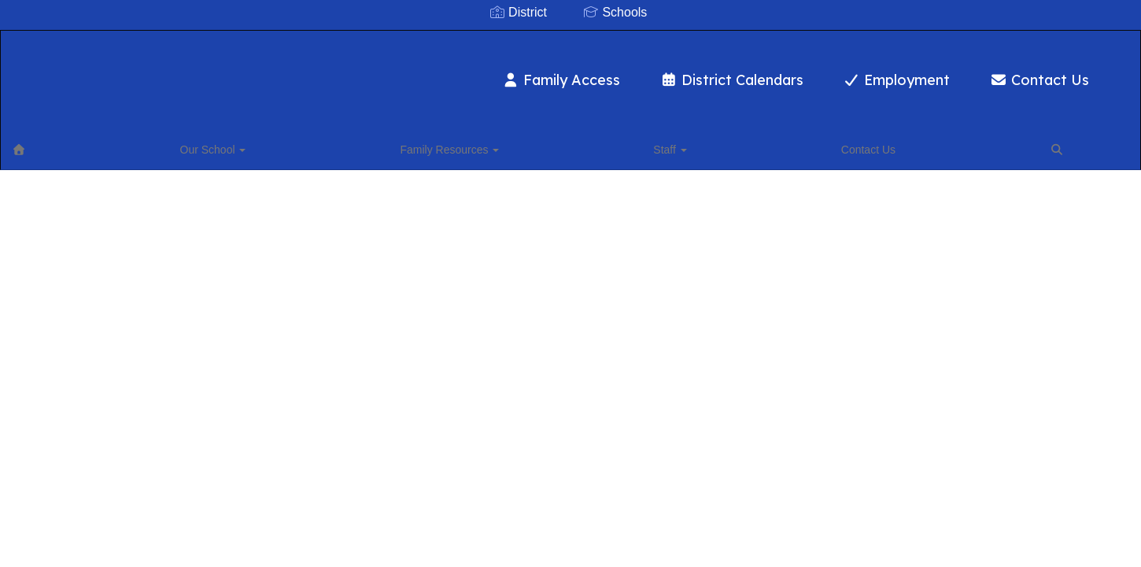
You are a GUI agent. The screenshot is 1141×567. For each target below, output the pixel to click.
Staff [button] (302, 145)
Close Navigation (500, 151)
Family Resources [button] (212, 145)
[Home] (43, 145)
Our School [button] (107, 145)
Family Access (483, 72)
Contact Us (961, 72)
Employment (819, 72)
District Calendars (654, 72)
